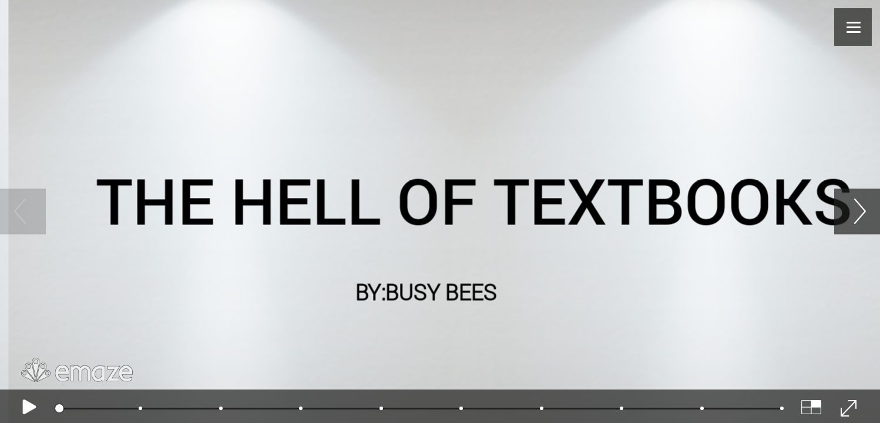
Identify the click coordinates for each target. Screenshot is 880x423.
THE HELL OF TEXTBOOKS (474, 199)
